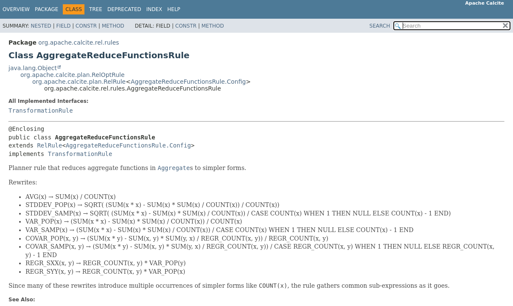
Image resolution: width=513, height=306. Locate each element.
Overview (16, 9)
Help (173, 9)
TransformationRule (40, 110)
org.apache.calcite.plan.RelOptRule (72, 74)
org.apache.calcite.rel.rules (78, 42)
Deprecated (124, 9)
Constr (86, 26)
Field (63, 26)
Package (46, 9)
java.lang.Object (32, 68)
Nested (41, 26)
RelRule (49, 145)
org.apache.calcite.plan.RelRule (79, 81)
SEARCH (380, 26)
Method (113, 26)
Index (154, 9)
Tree (95, 9)
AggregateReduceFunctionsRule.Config (188, 81)
